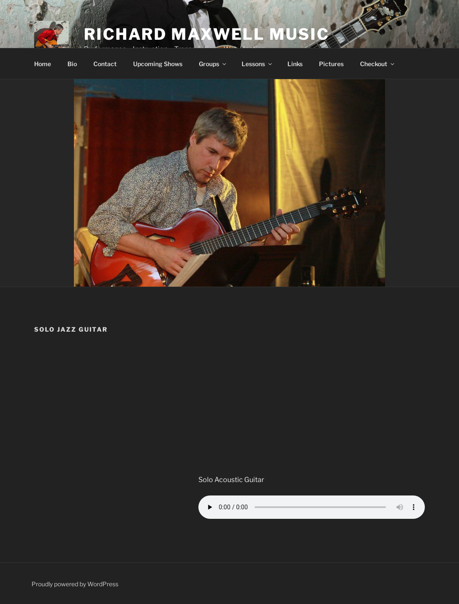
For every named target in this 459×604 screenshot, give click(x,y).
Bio (72, 63)
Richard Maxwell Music (206, 34)
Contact (105, 63)
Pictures (331, 63)
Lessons (257, 63)
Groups (213, 63)
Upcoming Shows (157, 63)
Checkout (377, 63)
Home (42, 63)
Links (295, 63)
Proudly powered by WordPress (75, 584)
